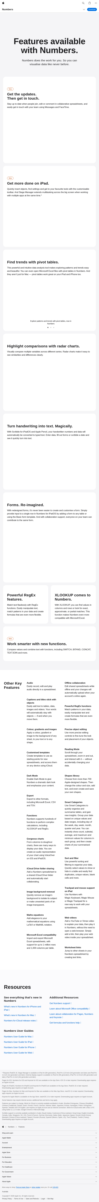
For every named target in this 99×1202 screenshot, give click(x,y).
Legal (43, 1199)
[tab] (47, 327)
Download (93, 9)
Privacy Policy (7, 1199)
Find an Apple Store (22, 1187)
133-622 (55, 1187)
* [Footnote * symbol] (41, 195)
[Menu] (96, 3)
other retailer (36, 1187)
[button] (83, 3)
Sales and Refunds (32, 1199)
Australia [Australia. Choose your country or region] (5, 1192)
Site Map (50, 1199)
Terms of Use (18, 1199)
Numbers (7, 9)
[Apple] (3, 3)
